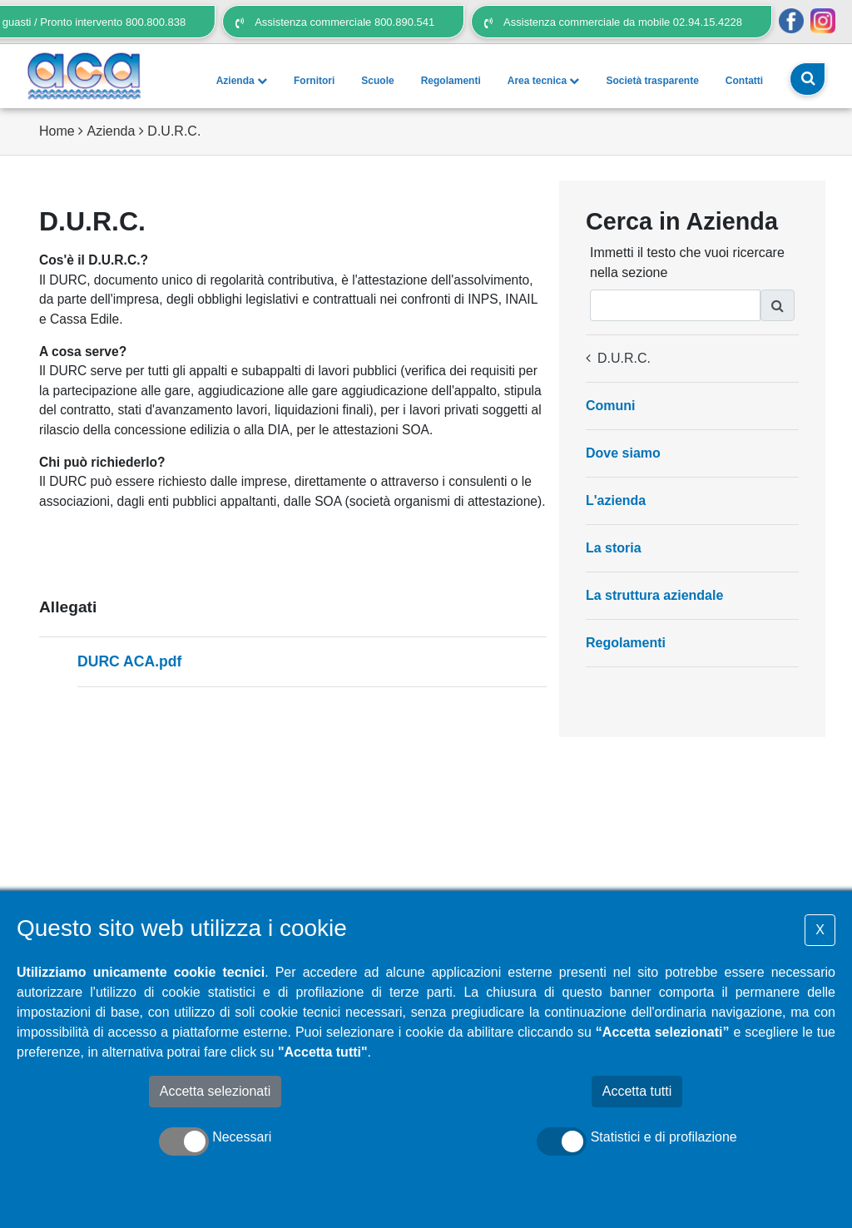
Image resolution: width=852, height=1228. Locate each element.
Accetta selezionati (215, 1091)
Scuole (377, 81)
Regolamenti (451, 81)
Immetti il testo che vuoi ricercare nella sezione (687, 262)
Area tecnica (544, 81)
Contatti (744, 81)
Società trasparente (652, 81)
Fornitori (314, 81)
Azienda (241, 81)
